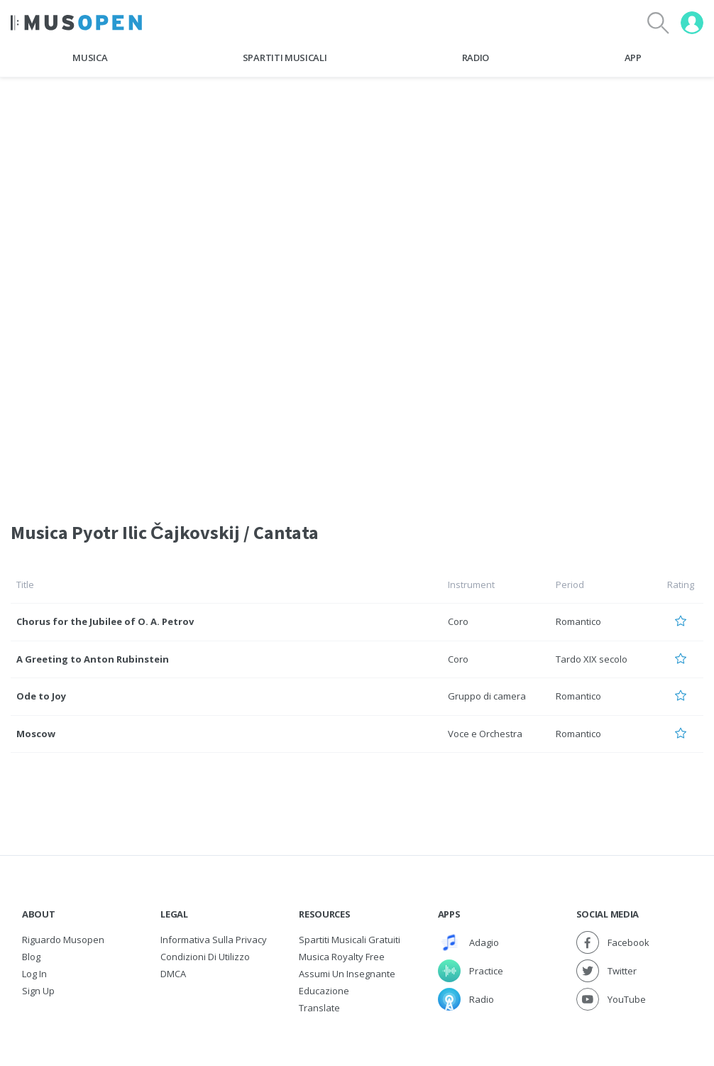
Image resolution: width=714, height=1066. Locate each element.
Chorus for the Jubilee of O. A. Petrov (105, 621)
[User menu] (692, 22)
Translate (319, 1007)
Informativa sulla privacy (213, 939)
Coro (458, 621)
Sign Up (38, 990)
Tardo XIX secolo (591, 659)
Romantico (578, 621)
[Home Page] (76, 23)
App (633, 57)
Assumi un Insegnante (347, 973)
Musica (89, 57)
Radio (475, 57)
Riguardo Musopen (63, 939)
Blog (31, 956)
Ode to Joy (41, 696)
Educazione (324, 990)
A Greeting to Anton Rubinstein (92, 659)
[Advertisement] (357, 184)
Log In (34, 973)
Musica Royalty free (342, 956)
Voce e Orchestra (485, 733)
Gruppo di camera (487, 696)
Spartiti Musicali (284, 57)
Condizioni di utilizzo (205, 956)
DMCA (173, 973)
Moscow (35, 733)
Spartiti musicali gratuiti (349, 939)
